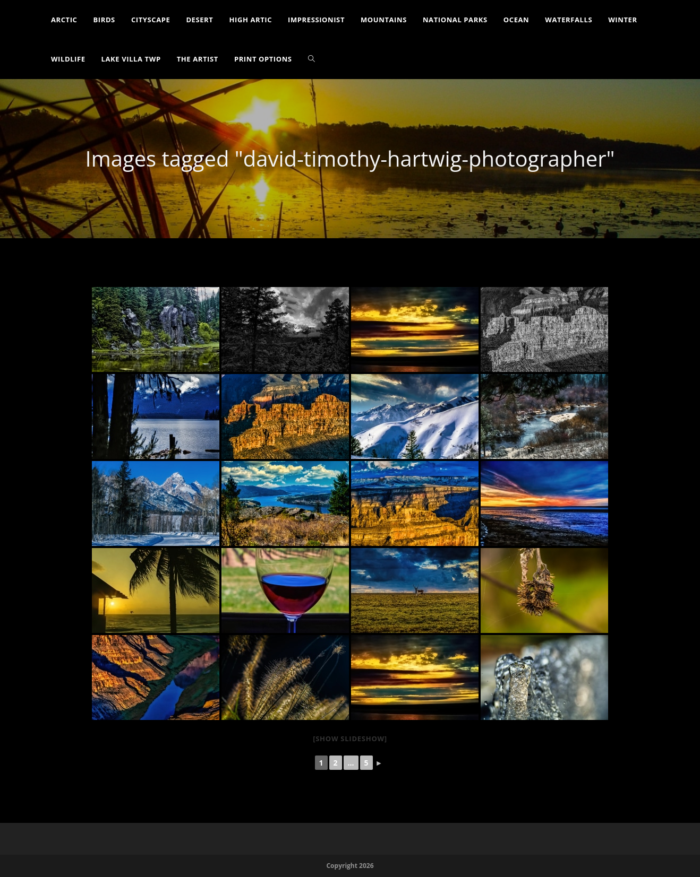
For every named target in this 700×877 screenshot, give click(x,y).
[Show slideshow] (350, 738)
